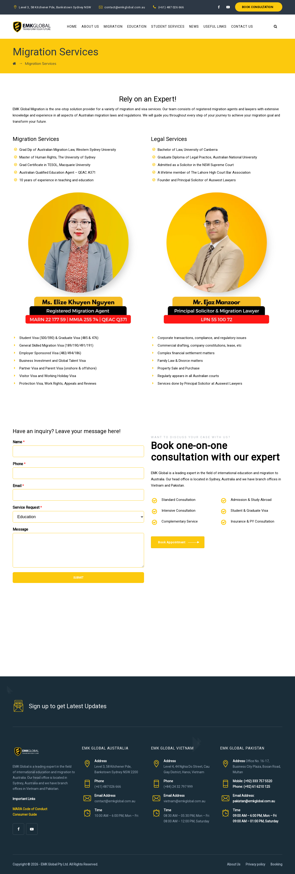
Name (19, 442)
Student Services (168, 26)
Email (18, 486)
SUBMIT (78, 577)
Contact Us (242, 26)
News (194, 26)
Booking (276, 864)
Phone (19, 464)
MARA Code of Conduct (30, 809)
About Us (90, 26)
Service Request (27, 507)
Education (137, 26)
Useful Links (215, 26)
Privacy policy (255, 864)
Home (72, 26)
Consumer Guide (25, 814)
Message (20, 529)
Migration (113, 26)
